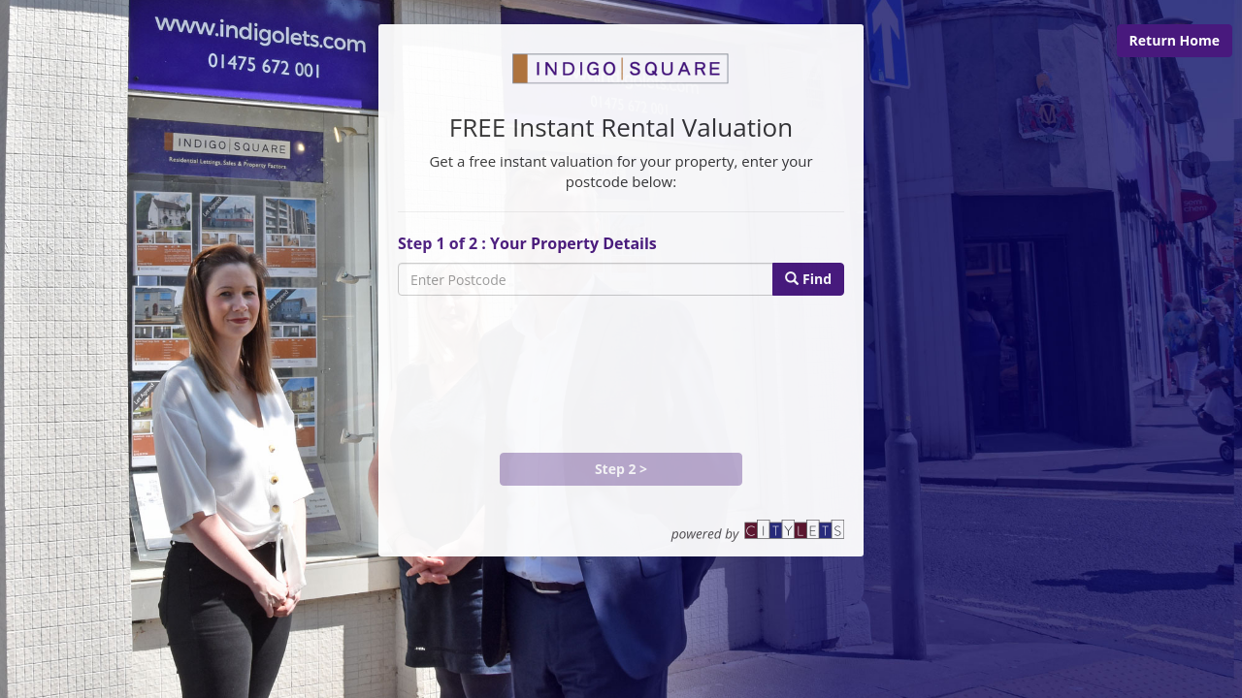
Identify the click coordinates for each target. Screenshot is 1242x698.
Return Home (1174, 40)
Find (808, 279)
